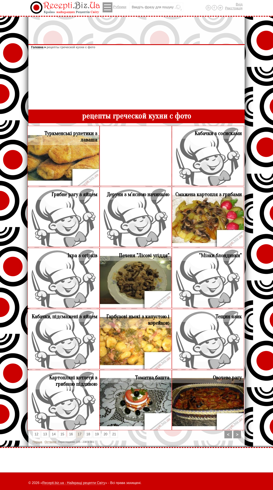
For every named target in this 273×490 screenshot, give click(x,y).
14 (54, 434)
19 (97, 434)
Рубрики (114, 7)
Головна (37, 47)
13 (45, 434)
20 (105, 434)
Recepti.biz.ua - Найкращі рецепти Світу (73, 483)
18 (88, 434)
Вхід (239, 4)
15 (62, 434)
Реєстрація (234, 8)
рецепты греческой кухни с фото (70, 47)
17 (79, 434)
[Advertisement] (136, 28)
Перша (37, 442)
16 (71, 434)
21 (114, 434)
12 (36, 434)
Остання (50, 442)
